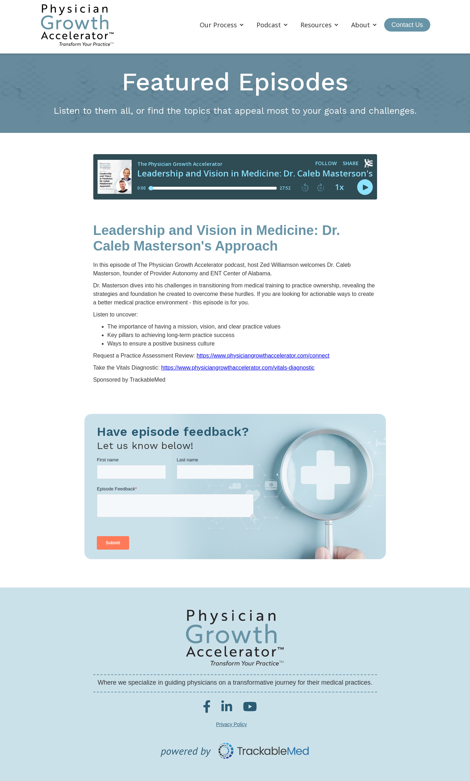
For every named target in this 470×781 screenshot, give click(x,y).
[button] (222, 24)
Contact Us (407, 24)
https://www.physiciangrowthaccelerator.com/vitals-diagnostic (237, 368)
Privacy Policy (231, 724)
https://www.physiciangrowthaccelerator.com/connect (263, 356)
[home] (77, 25)
